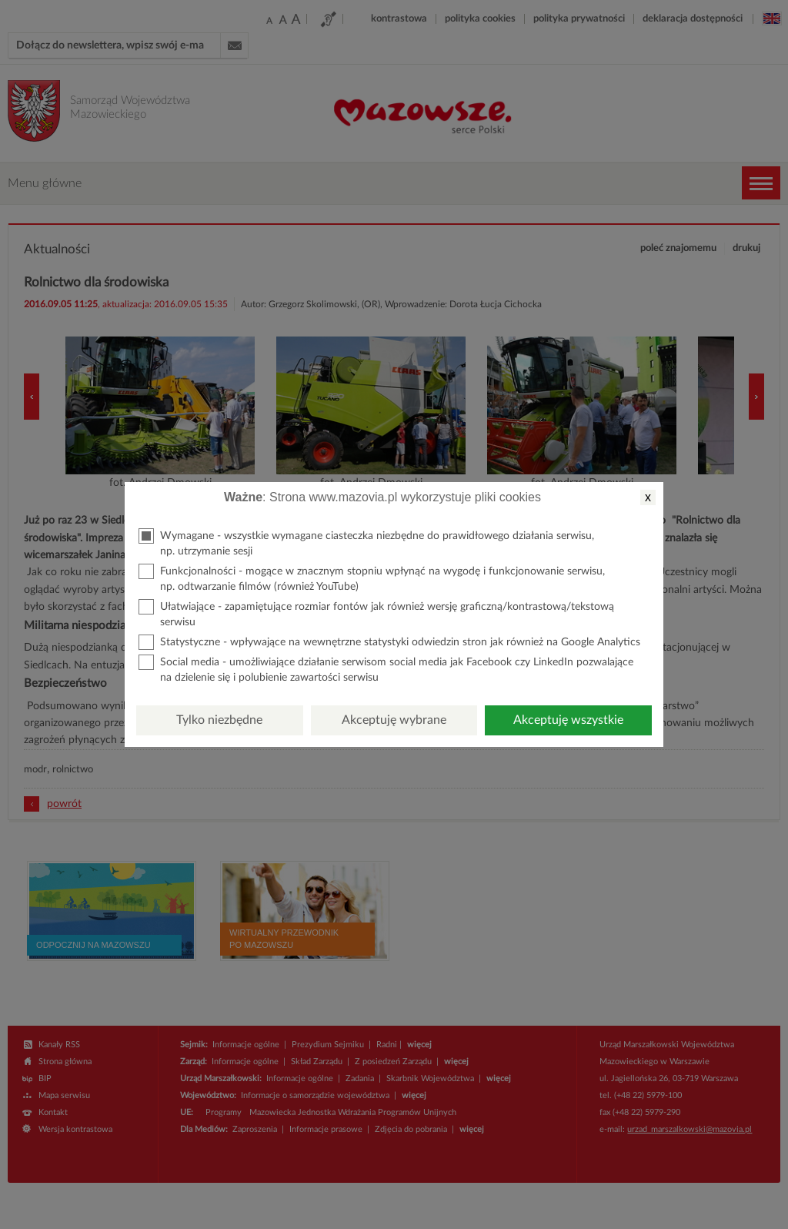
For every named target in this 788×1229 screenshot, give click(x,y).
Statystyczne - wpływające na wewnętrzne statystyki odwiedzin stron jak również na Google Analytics (389, 642)
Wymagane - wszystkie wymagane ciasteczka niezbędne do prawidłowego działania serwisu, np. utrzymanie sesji (366, 542)
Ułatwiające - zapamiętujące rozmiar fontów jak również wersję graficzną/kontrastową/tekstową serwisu (376, 613)
